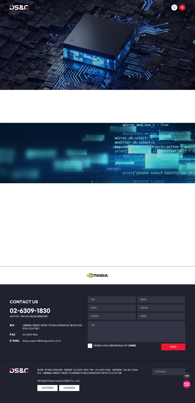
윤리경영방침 (47, 388)
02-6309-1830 (30, 311)
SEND (173, 347)
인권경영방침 (69, 388)
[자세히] (132, 345)
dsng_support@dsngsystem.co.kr (41, 341)
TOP (187, 376)
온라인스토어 (186, 384)
